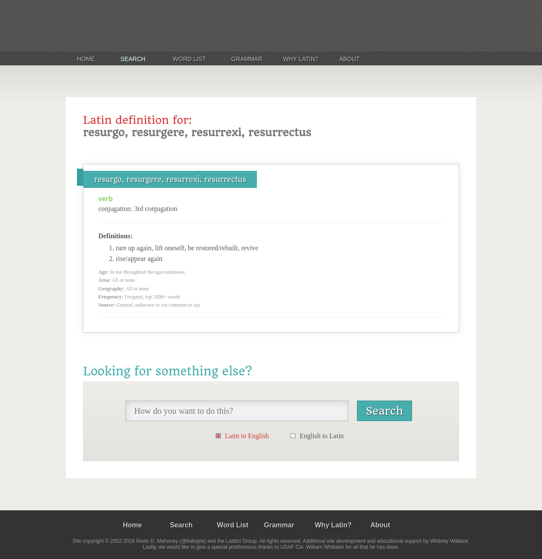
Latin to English (247, 435)
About (349, 59)
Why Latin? (300, 59)
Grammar (246, 59)
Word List (189, 59)
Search (133, 59)
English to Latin (322, 435)
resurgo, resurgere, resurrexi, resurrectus (170, 179)
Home (86, 59)
